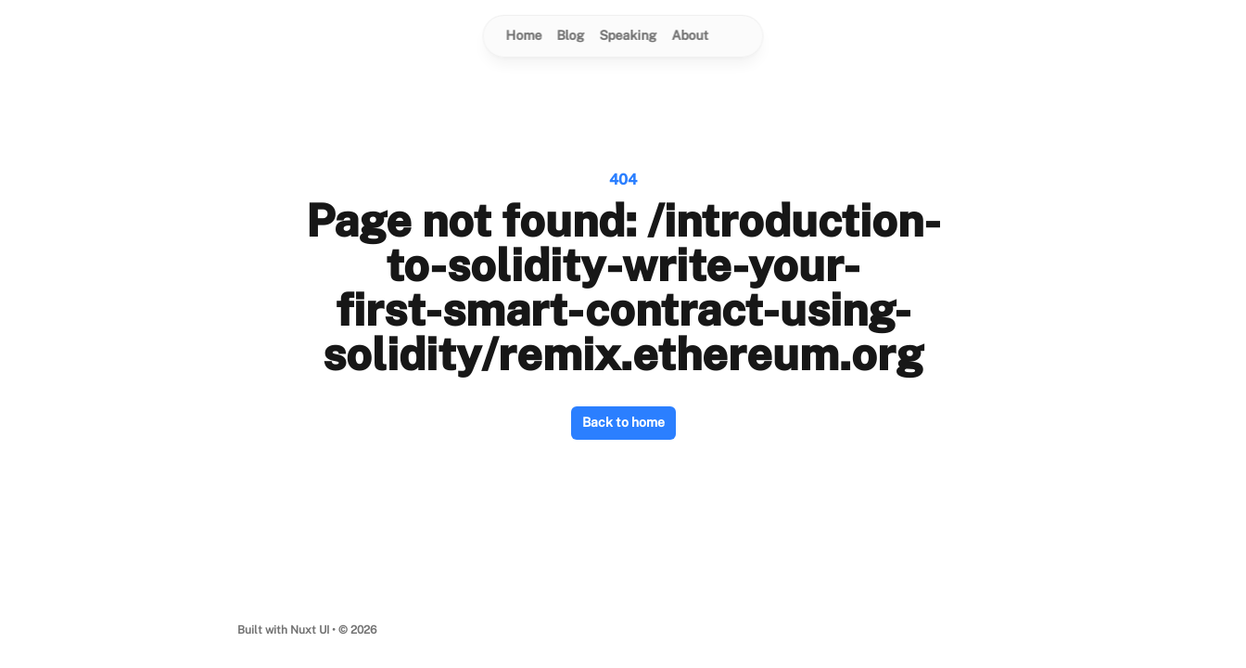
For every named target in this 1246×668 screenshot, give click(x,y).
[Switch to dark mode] (735, 36)
